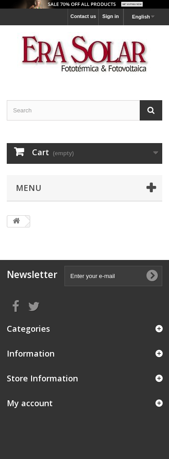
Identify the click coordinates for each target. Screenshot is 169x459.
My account (30, 403)
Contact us (83, 16)
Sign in (110, 16)
